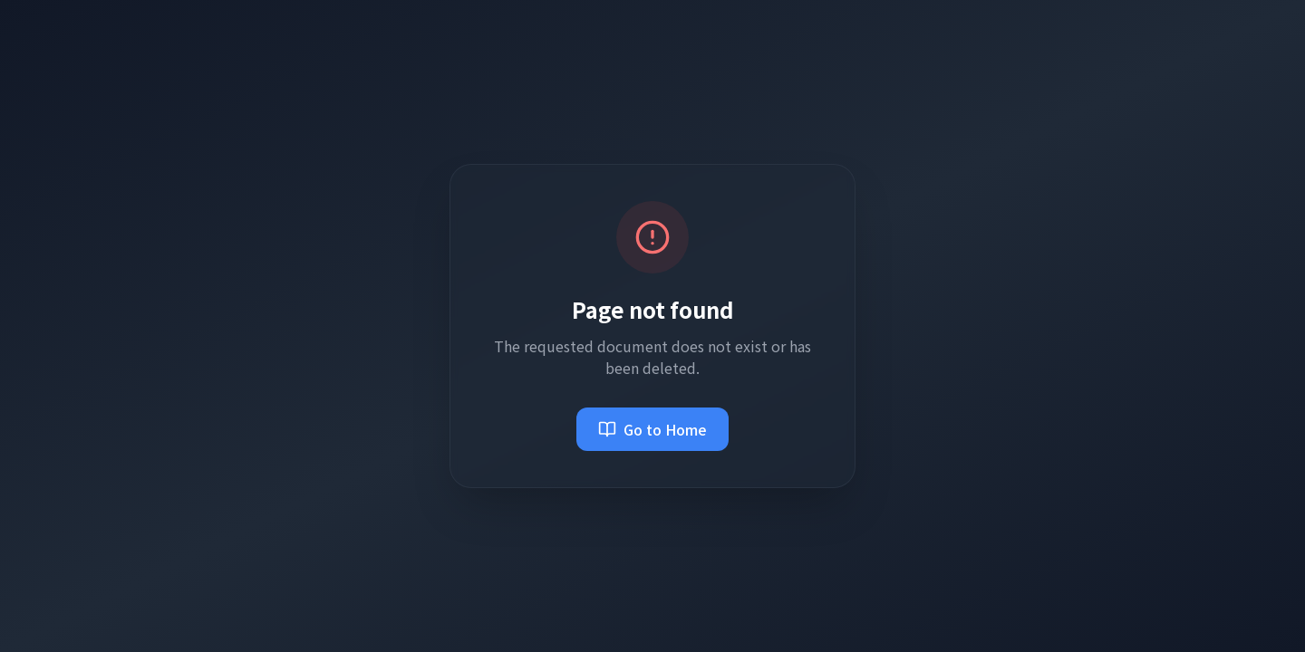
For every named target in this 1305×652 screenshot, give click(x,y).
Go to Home (652, 429)
